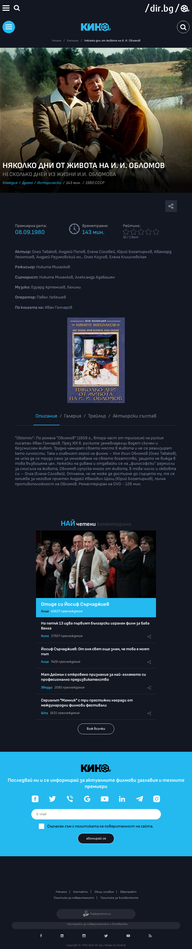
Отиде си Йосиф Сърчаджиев (75, 604)
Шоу (44, 713)
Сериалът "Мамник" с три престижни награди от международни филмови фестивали (87, 703)
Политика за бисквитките (119, 898)
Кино (45, 636)
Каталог (72, 40)
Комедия (10, 182)
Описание (46, 416)
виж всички (96, 728)
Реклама (61, 892)
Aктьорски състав (134, 416)
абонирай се (96, 838)
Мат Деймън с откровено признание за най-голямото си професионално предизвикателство (93, 677)
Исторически (49, 182)
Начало (56, 40)
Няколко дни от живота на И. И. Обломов (112, 40)
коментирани (114, 524)
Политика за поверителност (74, 898)
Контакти (80, 892)
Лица (45, 611)
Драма (27, 182)
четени (86, 524)
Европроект (128, 892)
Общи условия (104, 892)
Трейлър (97, 416)
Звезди (46, 687)
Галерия (72, 416)
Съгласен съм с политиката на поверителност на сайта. (100, 826)
